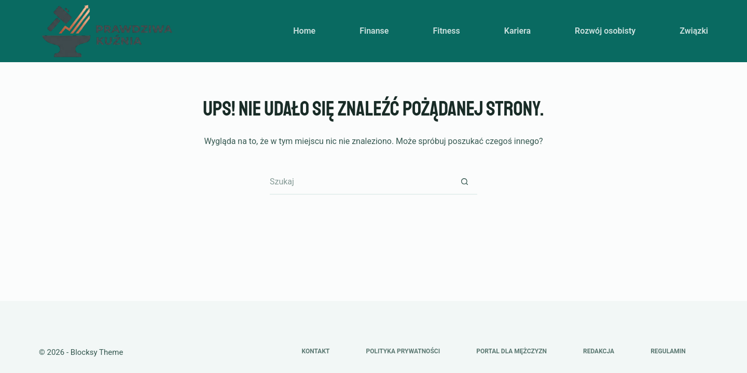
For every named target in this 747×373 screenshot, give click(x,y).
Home (304, 31)
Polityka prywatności (403, 351)
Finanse (374, 31)
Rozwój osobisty (605, 31)
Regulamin (668, 351)
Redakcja (598, 351)
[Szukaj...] (360, 182)
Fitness (446, 31)
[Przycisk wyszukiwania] (464, 182)
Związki (694, 31)
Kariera (517, 31)
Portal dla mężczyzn (511, 351)
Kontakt (316, 351)
